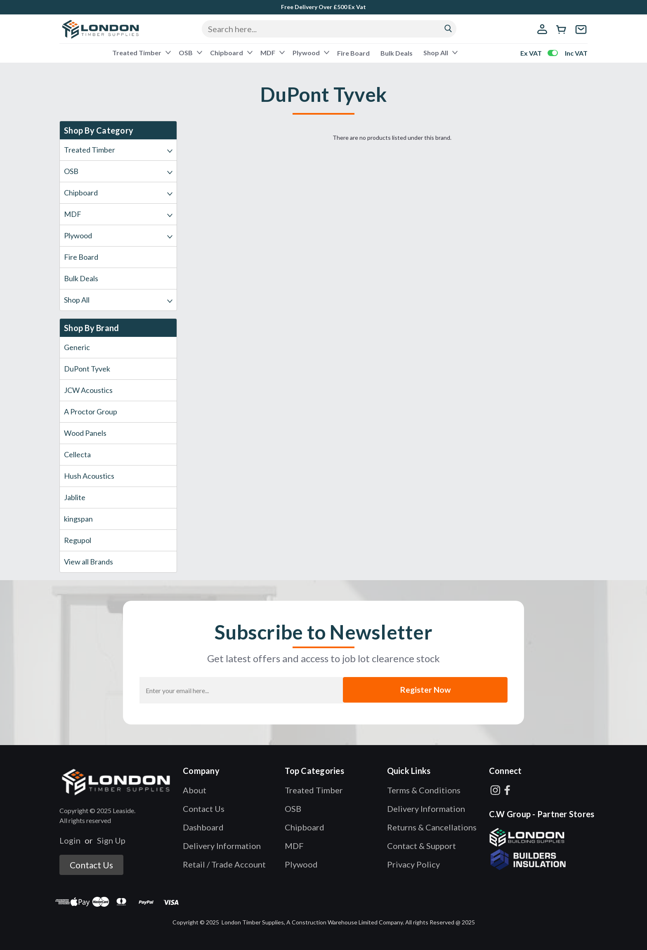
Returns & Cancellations (432, 827)
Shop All (439, 52)
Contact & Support (421, 846)
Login (69, 840)
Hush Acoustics (89, 475)
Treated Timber (141, 52)
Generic (77, 347)
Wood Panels (85, 432)
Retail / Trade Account (224, 864)
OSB (190, 52)
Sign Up (111, 840)
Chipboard (230, 52)
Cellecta (77, 454)
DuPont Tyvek (87, 368)
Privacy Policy (413, 864)
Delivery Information (222, 846)
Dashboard (203, 827)
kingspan (78, 518)
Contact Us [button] (91, 865)
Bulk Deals (396, 53)
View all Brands (88, 561)
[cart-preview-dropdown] (562, 30)
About (194, 790)
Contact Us (203, 809)
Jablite (74, 497)
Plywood (310, 52)
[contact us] (581, 34)
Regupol (77, 540)
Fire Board (353, 53)
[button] (116, 781)
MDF (271, 52)
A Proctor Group (90, 411)
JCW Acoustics (88, 390)
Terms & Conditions (423, 790)
